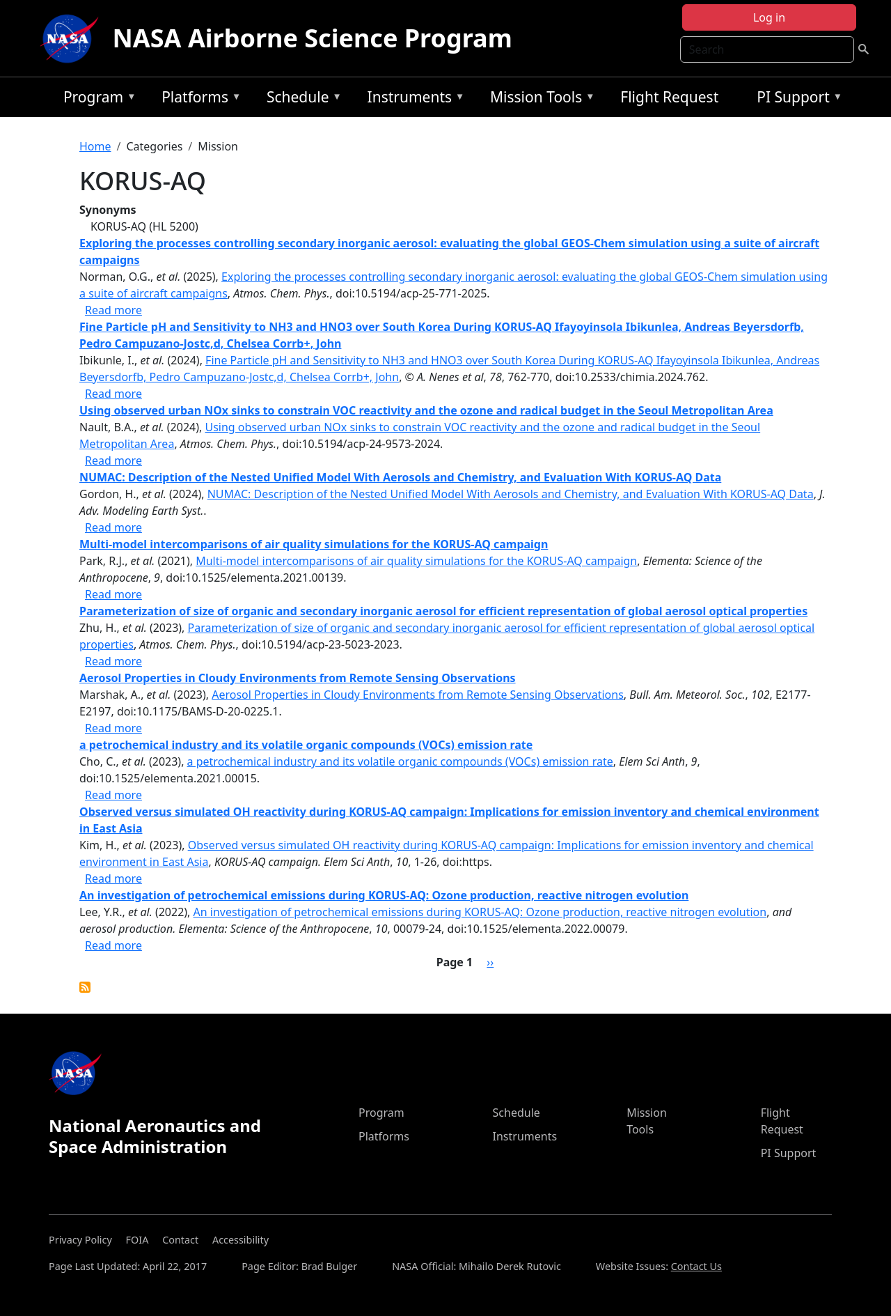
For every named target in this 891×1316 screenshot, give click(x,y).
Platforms (198, 99)
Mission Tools (539, 99)
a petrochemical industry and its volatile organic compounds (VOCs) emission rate (400, 761)
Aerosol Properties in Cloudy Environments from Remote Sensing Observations (418, 694)
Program (96, 99)
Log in (769, 17)
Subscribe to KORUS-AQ (84, 987)
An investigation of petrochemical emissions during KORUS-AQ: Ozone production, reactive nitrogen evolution (480, 912)
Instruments (413, 99)
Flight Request (669, 97)
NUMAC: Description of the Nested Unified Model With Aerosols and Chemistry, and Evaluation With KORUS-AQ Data (510, 494)
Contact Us (696, 1266)
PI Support (796, 99)
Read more (113, 310)
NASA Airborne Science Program (312, 38)
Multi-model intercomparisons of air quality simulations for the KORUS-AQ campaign (416, 560)
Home (95, 146)
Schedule (301, 99)
